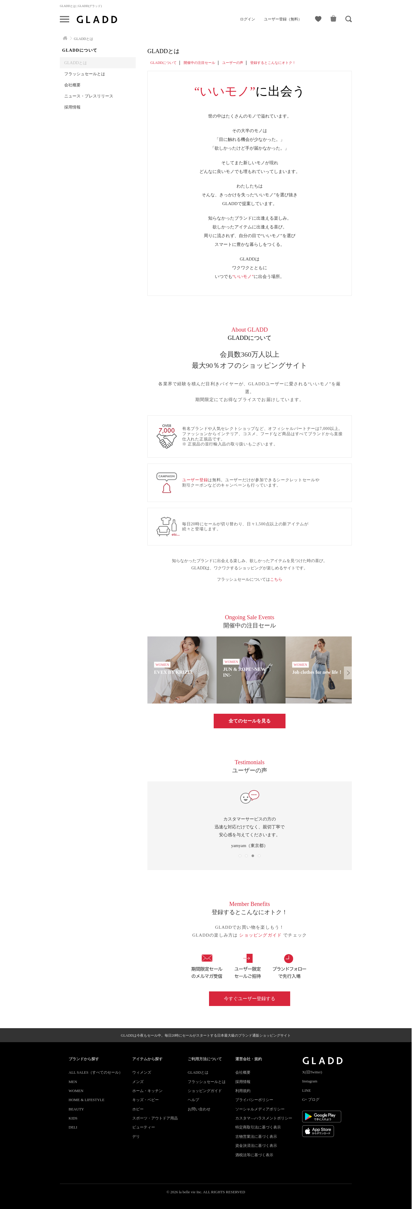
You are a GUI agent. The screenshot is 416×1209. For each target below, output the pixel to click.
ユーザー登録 (195, 480)
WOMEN (76, 1091)
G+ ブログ (310, 1099)
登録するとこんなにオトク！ (273, 63)
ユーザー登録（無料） (283, 19)
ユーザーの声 (232, 63)
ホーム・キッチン (147, 1091)
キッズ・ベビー (145, 1100)
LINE (306, 1090)
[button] (348, 672)
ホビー (138, 1109)
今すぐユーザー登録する (249, 998)
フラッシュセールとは (84, 73)
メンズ (138, 1081)
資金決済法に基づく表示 (256, 1145)
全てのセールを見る (250, 720)
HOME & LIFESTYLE (87, 1100)
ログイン (247, 19)
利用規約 (242, 1091)
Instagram (309, 1081)
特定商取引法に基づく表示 (258, 1127)
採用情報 (72, 107)
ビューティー (143, 1127)
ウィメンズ (141, 1072)
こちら (276, 579)
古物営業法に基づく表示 (256, 1136)
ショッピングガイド (261, 935)
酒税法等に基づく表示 (254, 1155)
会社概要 (72, 85)
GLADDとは (75, 62)
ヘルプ (193, 1100)
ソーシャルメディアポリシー (260, 1109)
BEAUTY (76, 1109)
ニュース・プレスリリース (88, 96)
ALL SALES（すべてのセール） (96, 1072)
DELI (73, 1127)
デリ (136, 1136)
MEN (73, 1081)
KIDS (73, 1118)
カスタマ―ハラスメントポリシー (263, 1118)
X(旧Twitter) (312, 1072)
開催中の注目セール (199, 63)
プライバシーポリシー (254, 1100)
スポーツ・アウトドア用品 (155, 1118)
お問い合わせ (199, 1109)
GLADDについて (163, 63)
